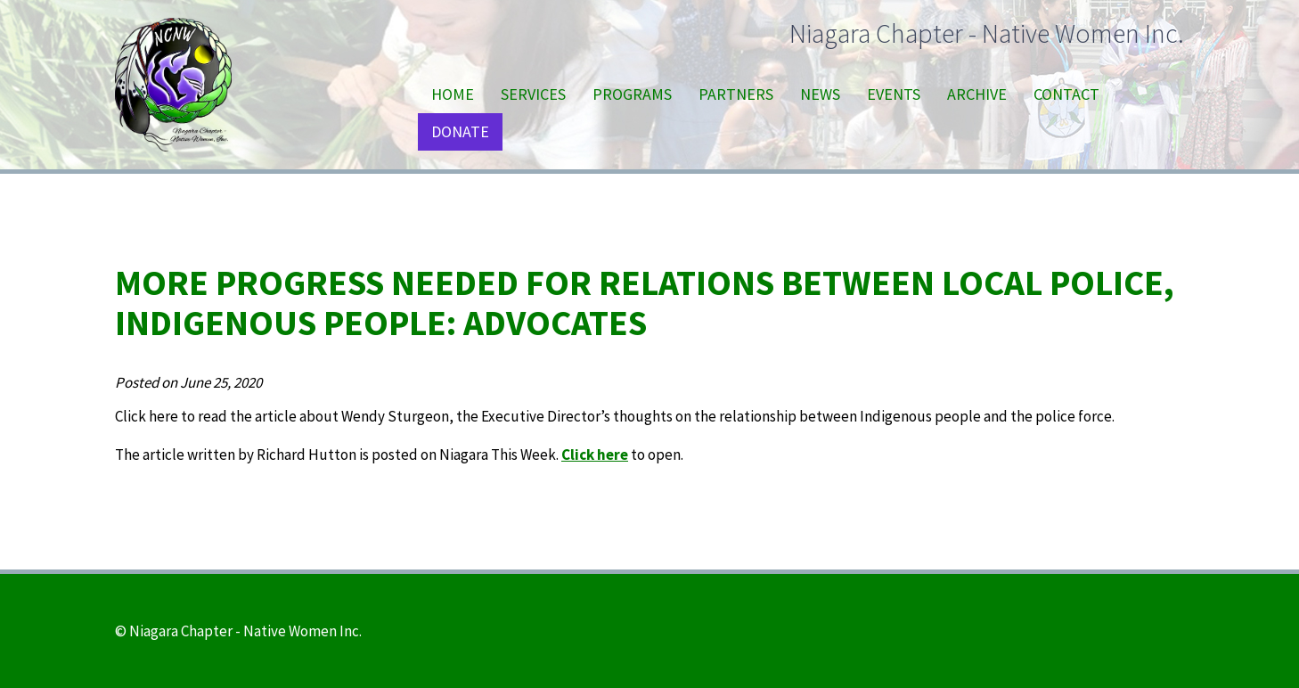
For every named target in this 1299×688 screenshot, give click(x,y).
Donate (460, 131)
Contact (1066, 94)
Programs (632, 94)
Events (893, 94)
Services (533, 94)
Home (452, 94)
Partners (736, 94)
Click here (594, 454)
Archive (977, 94)
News (820, 94)
